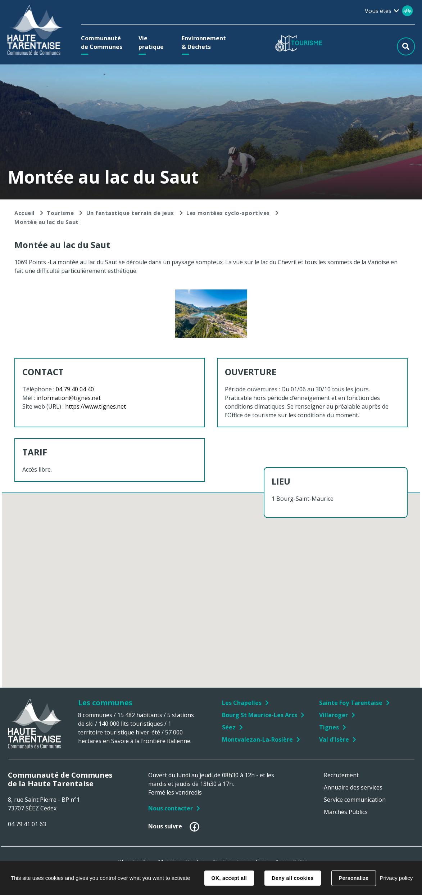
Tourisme (60, 212)
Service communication (355, 800)
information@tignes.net (68, 398)
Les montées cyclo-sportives (228, 212)
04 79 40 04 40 (75, 389)
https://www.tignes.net (95, 406)
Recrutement (341, 775)
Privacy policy (396, 878)
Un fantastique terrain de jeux (130, 212)
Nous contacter (170, 808)
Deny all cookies (292, 878)
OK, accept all (229, 878)
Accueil (24, 212)
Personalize (353, 878)
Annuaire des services (353, 787)
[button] (103, 42)
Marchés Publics (346, 812)
